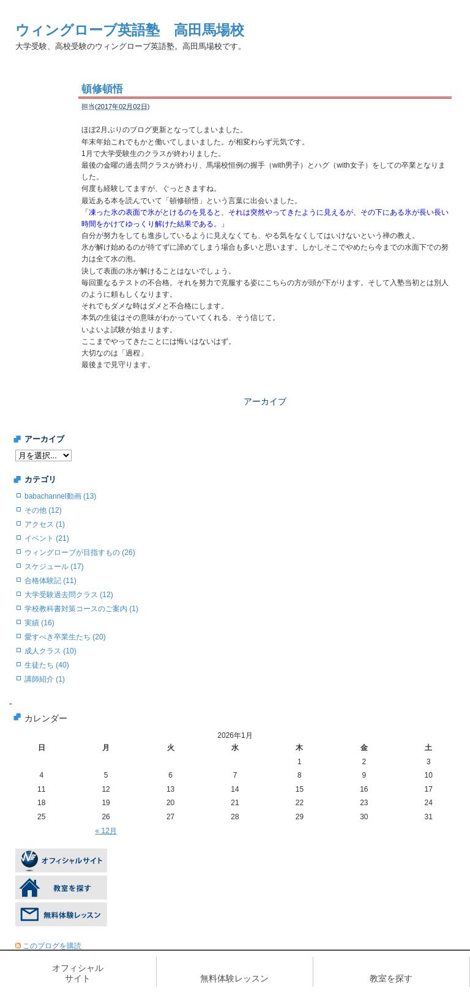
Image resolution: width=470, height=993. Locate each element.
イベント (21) (46, 538)
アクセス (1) (44, 524)
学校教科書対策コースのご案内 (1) (81, 608)
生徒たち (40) (46, 665)
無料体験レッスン (234, 978)
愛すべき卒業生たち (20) (65, 637)
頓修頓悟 (102, 89)
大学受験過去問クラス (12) (68, 594)
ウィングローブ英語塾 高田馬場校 (129, 30)
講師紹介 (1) (44, 679)
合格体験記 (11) (50, 580)
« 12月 (105, 831)
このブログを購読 (52, 946)
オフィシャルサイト (77, 973)
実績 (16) (39, 623)
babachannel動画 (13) (60, 496)
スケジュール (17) (54, 566)
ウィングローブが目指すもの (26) (79, 552)
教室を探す (391, 978)
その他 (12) (43, 510)
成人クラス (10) (50, 651)
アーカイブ (265, 401)
